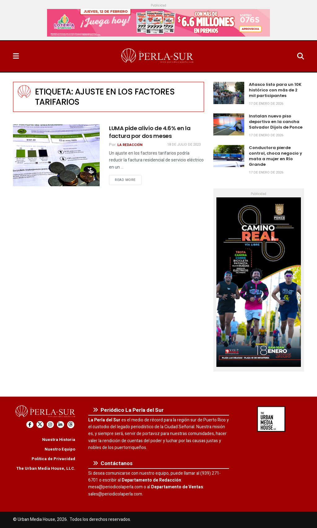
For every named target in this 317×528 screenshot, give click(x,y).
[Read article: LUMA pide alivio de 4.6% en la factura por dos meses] (56, 155)
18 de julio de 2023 (184, 144)
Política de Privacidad (53, 459)
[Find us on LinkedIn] (60, 424)
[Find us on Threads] (70, 424)
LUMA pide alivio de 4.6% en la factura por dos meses (149, 132)
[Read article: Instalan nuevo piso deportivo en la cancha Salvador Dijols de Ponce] (228, 124)
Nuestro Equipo (60, 449)
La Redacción (129, 144)
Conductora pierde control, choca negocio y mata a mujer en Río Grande (275, 156)
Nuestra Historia (58, 439)
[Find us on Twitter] (40, 424)
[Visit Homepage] (158, 56)
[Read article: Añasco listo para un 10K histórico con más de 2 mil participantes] (228, 93)
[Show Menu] (16, 56)
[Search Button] (300, 56)
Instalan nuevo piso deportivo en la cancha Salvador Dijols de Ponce (275, 121)
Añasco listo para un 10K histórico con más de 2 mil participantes (275, 90)
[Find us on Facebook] (29, 424)
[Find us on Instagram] (50, 424)
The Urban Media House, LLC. (45, 468)
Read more (128, 180)
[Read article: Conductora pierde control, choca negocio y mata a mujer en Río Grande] (228, 156)
